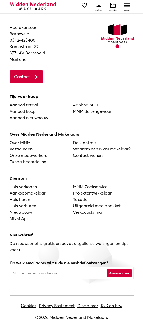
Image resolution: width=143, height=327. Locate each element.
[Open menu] (127, 6)
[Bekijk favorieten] (84, 6)
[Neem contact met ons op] (98, 6)
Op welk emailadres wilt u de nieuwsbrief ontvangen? (59, 263)
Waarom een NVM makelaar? (102, 149)
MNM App (19, 218)
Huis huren (20, 199)
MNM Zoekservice (90, 186)
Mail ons (18, 59)
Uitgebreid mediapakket (97, 205)
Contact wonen (88, 155)
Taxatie (80, 199)
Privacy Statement (57, 305)
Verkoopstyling (87, 212)
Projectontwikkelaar (92, 193)
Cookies (28, 305)
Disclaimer (87, 305)
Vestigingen (21, 149)
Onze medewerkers (28, 155)
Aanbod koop (23, 111)
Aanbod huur (85, 104)
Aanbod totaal (24, 104)
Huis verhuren (23, 205)
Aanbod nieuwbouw (29, 117)
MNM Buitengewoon (92, 111)
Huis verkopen (23, 186)
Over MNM (20, 142)
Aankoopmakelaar (28, 193)
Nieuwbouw (21, 212)
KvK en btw (111, 305)
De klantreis (84, 142)
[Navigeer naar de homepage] (33, 6)
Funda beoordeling (28, 161)
